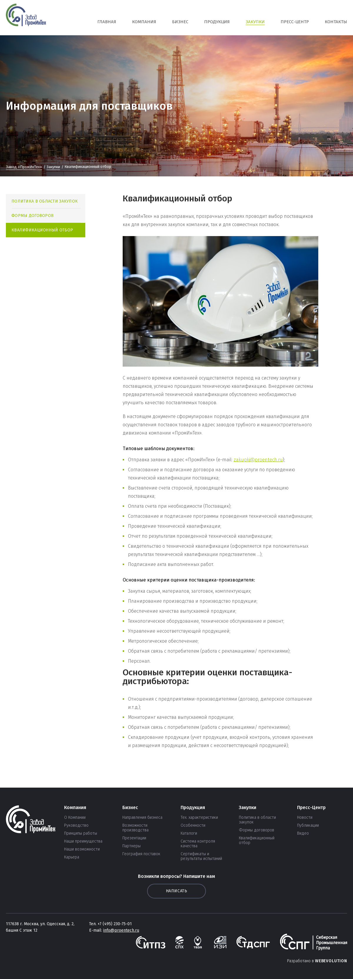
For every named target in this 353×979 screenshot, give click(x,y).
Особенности (193, 825)
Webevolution (331, 960)
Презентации (134, 838)
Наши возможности (82, 849)
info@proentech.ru (121, 930)
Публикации (308, 825)
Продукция (217, 21)
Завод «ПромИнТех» (24, 167)
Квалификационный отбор (42, 230)
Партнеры (131, 846)
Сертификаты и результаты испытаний (201, 856)
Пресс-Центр (295, 21)
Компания (144, 21)
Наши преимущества (83, 841)
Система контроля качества (198, 843)
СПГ (26, 17)
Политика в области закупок (44, 201)
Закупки (255, 21)
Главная (106, 21)
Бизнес (180, 21)
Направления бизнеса (142, 817)
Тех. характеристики (199, 817)
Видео (303, 833)
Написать (176, 890)
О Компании (75, 817)
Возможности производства (135, 828)
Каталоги (189, 833)
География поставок (141, 854)
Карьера (71, 857)
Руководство (76, 825)
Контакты (336, 21)
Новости (304, 817)
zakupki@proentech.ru (258, 459)
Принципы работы (80, 833)
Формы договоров (32, 215)
